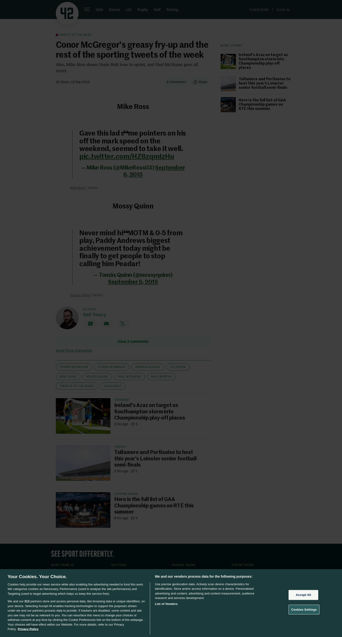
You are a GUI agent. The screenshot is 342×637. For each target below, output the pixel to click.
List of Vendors (166, 604)
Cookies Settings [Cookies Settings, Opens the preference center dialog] (304, 609)
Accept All (303, 595)
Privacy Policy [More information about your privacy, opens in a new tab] (28, 629)
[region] (171, 603)
